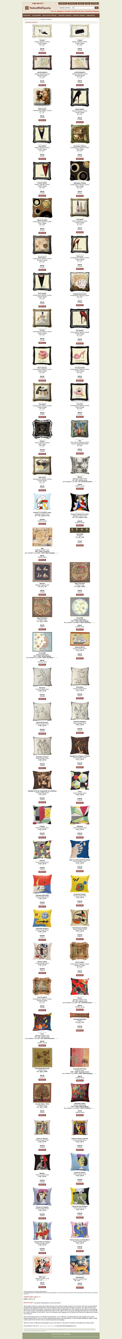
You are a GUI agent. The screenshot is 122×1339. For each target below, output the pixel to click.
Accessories (36, 15)
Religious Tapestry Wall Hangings (69, 1329)
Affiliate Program (37, 1330)
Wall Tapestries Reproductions (85, 1329)
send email (94, 3)
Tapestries (26, 15)
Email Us (44, 1330)
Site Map (31, 1330)
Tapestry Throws (79, 15)
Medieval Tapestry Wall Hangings (56, 1328)
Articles (28, 1328)
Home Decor (90, 15)
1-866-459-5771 (37, 3)
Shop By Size (63, 3)
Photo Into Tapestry (49, 15)
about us (81, 3)
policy (87, 3)
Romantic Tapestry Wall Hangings (72, 1328)
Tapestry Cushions (64, 15)
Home (25, 19)
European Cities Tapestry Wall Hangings (52, 1329)
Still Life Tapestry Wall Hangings (35, 1329)
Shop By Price (72, 3)
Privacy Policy (45, 1328)
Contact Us (38, 1328)
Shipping (33, 1328)
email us (52, 1326)
